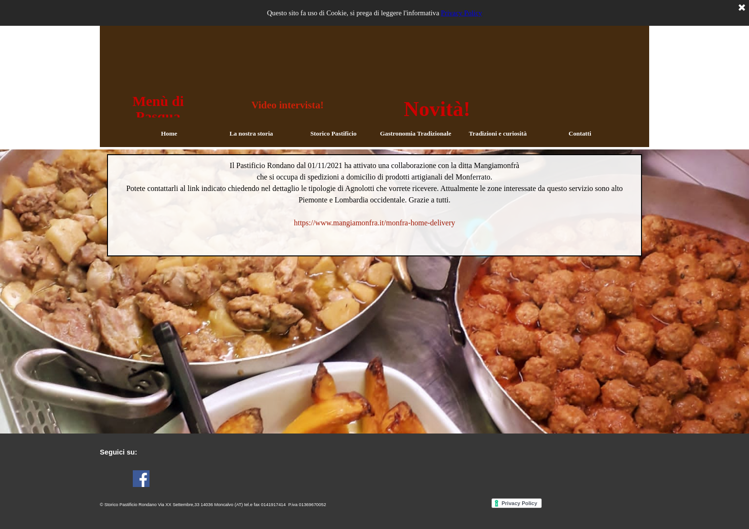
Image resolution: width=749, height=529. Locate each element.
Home (169, 133)
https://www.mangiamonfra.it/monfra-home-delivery (374, 223)
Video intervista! (287, 105)
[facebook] (141, 478)
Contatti (579, 133)
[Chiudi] (742, 8)
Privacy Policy (461, 13)
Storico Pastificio (333, 133)
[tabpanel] (374, 205)
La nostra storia (251, 133)
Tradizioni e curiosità (497, 133)
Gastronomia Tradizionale (415, 133)
